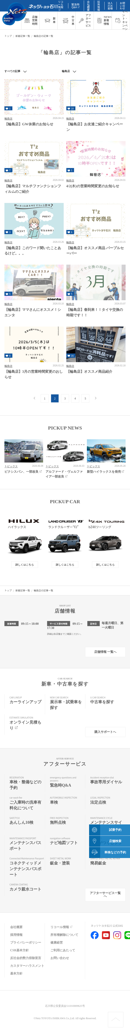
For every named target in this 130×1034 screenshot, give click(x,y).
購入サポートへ (105, 732)
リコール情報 (61, 927)
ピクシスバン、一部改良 (23, 471)
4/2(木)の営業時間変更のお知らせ (92, 186)
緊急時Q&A (75, 5)
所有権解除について (64, 935)
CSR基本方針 (19, 950)
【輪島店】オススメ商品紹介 (89, 371)
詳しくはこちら (24, 564)
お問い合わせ (122, 5)
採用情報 (16, 935)
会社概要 (16, 927)
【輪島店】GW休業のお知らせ (28, 124)
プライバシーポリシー (25, 942)
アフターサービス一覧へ (105, 894)
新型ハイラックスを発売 (106, 471)
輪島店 (8, 118)
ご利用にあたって (62, 950)
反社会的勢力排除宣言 (25, 958)
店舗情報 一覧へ (105, 652)
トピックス (11, 466)
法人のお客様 (110, 5)
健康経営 (56, 942)
